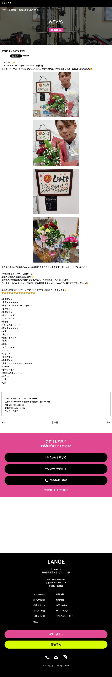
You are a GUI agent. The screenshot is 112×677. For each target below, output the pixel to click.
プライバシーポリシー (66, 616)
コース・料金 (39, 611)
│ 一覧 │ (56, 422)
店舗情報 (60, 594)
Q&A (35, 622)
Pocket (25, 56)
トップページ (39, 594)
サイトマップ (62, 611)
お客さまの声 (39, 616)
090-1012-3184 (58, 579)
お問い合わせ (62, 605)
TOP (4, 10)
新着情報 (12, 10)
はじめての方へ (40, 600)
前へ (4, 422)
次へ (108, 422)
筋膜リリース (39, 605)
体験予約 (56, 644)
